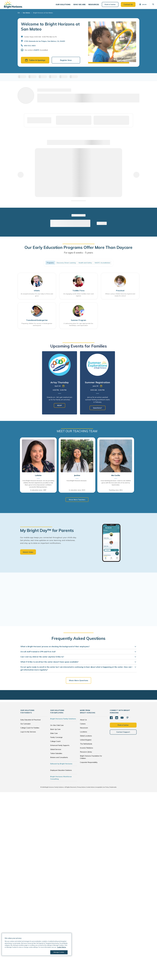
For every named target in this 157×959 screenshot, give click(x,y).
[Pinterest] (127, 719)
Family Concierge (56, 739)
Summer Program (78, 322)
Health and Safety (85, 264)
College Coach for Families (29, 729)
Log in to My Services (28, 733)
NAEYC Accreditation (102, 264)
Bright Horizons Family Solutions (63, 720)
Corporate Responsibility (89, 764)
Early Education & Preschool (30, 721)
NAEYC (36, 51)
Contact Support (123, 733)
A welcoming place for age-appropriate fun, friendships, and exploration (78, 326)
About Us (83, 721)
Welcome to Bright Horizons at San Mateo (50, 28)
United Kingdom (85, 741)
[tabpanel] (59, 384)
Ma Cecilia (115, 477)
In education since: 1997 (38, 492)
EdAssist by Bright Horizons (61, 765)
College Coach (55, 743)
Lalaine (38, 477)
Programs (50, 264)
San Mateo (26, 14)
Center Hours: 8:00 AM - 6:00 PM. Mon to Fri (40, 38)
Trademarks (113, 788)
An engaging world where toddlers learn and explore (78, 296)
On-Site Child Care (57, 727)
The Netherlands (86, 745)
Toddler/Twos (78, 292)
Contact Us (127, 5)
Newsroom (84, 729)
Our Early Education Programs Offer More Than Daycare (78, 249)
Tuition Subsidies (56, 755)
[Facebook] (111, 719)
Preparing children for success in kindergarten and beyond (37, 326)
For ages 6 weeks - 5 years (78, 253)
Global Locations (86, 737)
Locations (83, 733)
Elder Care (54, 735)
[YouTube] (122, 719)
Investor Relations (86, 749)
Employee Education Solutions (61, 772)
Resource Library (86, 753)
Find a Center (109, 5)
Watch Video (28, 554)
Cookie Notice (90, 788)
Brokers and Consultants (59, 759)
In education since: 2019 (77, 492)
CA (19, 14)
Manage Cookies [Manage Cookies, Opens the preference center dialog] (58, 952)
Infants (37, 292)
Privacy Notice (81, 788)
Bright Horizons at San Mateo (43, 14)
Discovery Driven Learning (66, 264)
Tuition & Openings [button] (35, 61)
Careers (83, 725)
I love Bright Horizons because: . (76, 482)
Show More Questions (78, 682)
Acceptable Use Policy (102, 788)
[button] (64, 5)
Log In (141, 5)
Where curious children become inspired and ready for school (120, 296)
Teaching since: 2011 (116, 492)
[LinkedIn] (116, 719)
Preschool (120, 292)
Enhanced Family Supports (59, 747)
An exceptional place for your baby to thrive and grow (37, 296)
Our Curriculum (25, 725)
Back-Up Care (55, 731)
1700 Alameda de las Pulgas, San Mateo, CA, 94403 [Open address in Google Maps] (44, 42)
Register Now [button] (66, 61)
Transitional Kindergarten (37, 322)
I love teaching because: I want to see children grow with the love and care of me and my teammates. (116, 484)
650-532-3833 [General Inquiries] (30, 47)
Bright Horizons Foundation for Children (91, 758)
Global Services (55, 751)
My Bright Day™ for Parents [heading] (47, 532)
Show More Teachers (77, 501)
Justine (77, 477)
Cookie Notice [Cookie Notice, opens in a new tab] (61, 947)
